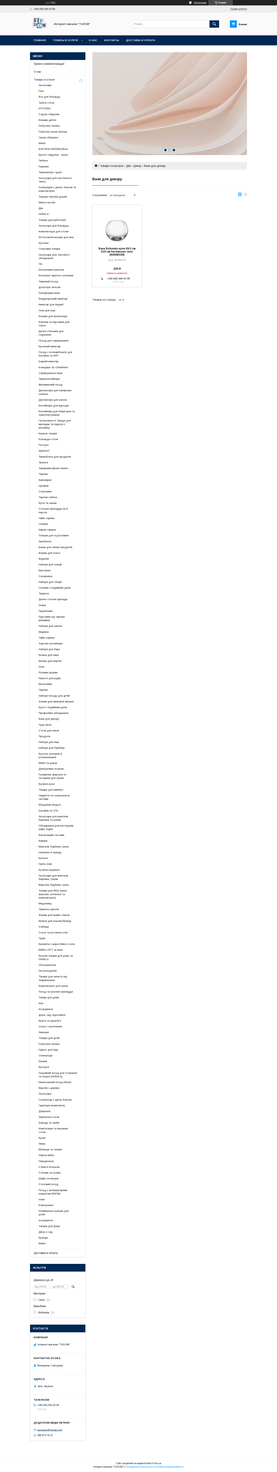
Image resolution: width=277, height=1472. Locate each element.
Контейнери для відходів (54, 405)
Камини (43, 840)
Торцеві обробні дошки (53, 196)
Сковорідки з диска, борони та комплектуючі (57, 189)
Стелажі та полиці (50, 1172)
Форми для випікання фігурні (56, 701)
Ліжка (42, 1143)
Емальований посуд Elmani (55, 1082)
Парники (44, 166)
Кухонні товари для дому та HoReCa (56, 957)
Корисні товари (48, 433)
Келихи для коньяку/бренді (55, 921)
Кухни (42, 1137)
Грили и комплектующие (49, 63)
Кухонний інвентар (50, 346)
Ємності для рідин (50, 678)
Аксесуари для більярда (54, 225)
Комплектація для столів (53, 231)
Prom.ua (156, 1463)
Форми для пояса (49, 553)
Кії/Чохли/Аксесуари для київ (56, 237)
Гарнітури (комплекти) (52, 1105)
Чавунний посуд (48, 281)
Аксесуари (45, 1093)
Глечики (43, 524)
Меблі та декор (48, 763)
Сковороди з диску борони (55, 1099)
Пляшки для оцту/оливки (54, 535)
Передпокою (46, 1161)
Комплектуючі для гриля (53, 985)
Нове (42, 1199)
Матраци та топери (50, 1149)
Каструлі (44, 1067)
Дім (128, 165)
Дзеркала (44, 1111)
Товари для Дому (49, 1226)
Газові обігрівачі (48, 137)
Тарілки (43, 474)
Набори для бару (49, 649)
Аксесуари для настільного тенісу (55, 180)
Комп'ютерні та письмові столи (53, 1130)
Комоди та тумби (49, 1122)
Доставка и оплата (140, 40)
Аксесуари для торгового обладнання (54, 256)
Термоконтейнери (49, 378)
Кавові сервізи (47, 529)
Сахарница (45, 576)
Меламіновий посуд (51, 384)
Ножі (41, 666)
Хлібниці (44, 926)
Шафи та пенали (48, 1178)
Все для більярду (49, 96)
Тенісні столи (46, 102)
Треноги (43, 462)
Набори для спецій (50, 564)
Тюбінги (43, 160)
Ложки (42, 605)
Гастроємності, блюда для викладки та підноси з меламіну (55, 424)
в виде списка (245, 195)
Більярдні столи (48, 439)
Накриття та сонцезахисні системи (54, 797)
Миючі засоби (47, 202)
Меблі (42, 143)
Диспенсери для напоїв (53, 399)
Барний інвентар (48, 361)
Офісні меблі (46, 1155)
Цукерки (43, 485)
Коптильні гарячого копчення (56, 275)
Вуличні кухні (46, 784)
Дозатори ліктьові (49, 287)
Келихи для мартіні (50, 661)
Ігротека (43, 243)
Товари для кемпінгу (51, 789)
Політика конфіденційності (169, 1466)
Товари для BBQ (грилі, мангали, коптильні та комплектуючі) (53, 894)
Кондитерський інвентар (53, 298)
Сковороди (45, 1055)
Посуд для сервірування (53, 340)
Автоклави (45, 85)
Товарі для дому (49, 997)
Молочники (45, 684)
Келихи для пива (49, 655)
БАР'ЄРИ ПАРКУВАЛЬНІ (53, 149)
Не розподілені (48, 970)
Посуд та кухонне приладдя (56, 991)
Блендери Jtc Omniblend (53, 367)
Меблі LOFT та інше (51, 949)
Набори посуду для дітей (54, 695)
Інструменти (46, 1009)
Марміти (44, 632)
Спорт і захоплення (50, 1026)
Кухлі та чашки (48, 503)
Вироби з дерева (49, 1088)
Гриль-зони (45, 863)
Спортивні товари (49, 248)
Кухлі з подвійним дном (53, 707)
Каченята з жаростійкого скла (57, 944)
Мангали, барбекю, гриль (54, 846)
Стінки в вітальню (49, 1166)
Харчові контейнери (51, 643)
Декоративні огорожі (51, 768)
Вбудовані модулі (50, 804)
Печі (41, 91)
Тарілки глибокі (48, 497)
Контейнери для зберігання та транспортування (57, 413)
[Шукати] (214, 24)
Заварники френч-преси (53, 468)
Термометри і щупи (50, 172)
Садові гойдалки (49, 114)
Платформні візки (49, 293)
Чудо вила (45, 724)
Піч (40, 264)
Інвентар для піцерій (51, 304)
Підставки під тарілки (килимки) (52, 618)
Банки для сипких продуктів (55, 547)
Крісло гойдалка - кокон (53, 154)
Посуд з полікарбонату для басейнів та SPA (55, 354)
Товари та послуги (111, 165)
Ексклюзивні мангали (51, 269)
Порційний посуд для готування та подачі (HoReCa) (58, 1075)
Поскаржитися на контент (139, 1466)
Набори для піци (49, 742)
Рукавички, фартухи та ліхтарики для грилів (52, 776)
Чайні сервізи (46, 518)
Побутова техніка (49, 125)
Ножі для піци (47, 310)
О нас (93, 40)
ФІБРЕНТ (44, 450)
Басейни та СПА (48, 810)
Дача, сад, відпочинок (52, 1014)
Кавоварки (45, 479)
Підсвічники (46, 611)
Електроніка (46, 1205)
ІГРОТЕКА (45, 108)
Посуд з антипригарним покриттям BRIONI (53, 1192)
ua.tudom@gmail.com (49, 1429)
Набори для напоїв (50, 626)
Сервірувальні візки (50, 373)
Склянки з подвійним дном (55, 587)
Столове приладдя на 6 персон (53, 510)
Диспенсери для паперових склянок (55, 392)
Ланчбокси (45, 541)
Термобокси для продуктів (55, 456)
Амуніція (44, 1032)
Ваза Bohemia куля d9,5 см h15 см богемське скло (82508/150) (117, 251)
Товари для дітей (49, 1038)
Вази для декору (49, 718)
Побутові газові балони (53, 131)
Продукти (44, 736)
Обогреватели (47, 965)
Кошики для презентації (53, 316)
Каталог (43, 858)
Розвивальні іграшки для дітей (54, 1212)
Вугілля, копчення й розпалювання (50, 755)
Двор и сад (46, 1231)
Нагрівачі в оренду (50, 852)
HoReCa (43, 214)
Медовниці (45, 903)
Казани (43, 1061)
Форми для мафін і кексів (54, 915)
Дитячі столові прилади (53, 599)
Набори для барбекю (52, 747)
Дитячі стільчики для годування (51, 333)
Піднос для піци (48, 1049)
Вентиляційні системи (51, 835)
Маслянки (44, 570)
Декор (137, 165)
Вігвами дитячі (47, 120)
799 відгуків (200, 2)
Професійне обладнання (53, 713)
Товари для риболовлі (52, 219)
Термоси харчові (49, 909)
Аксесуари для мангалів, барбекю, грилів (54, 877)
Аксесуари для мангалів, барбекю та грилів (54, 818)
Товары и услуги (65, 40)
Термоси (44, 593)
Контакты (111, 40)
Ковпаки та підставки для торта (54, 324)
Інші (41, 1003)
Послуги (43, 445)
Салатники (45, 491)
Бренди (43, 1237)
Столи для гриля (49, 730)
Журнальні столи (49, 1117)
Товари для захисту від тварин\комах (53, 978)
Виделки (44, 558)
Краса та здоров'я (50, 1020)
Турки (42, 938)
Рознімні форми (48, 672)
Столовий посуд (48, 1184)
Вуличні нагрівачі (49, 869)
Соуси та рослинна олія (53, 932)
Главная (39, 40)
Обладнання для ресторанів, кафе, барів (56, 827)
